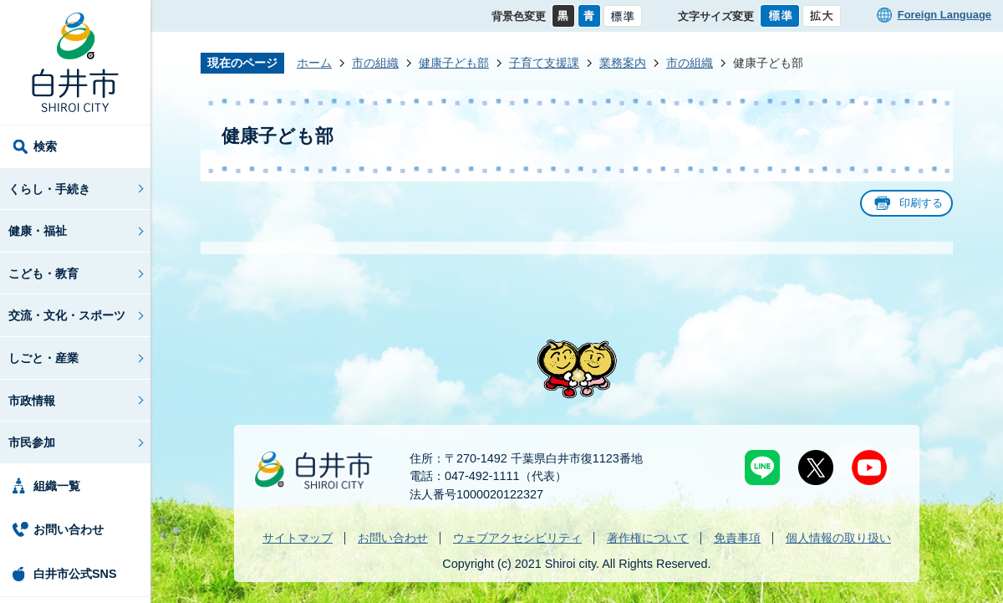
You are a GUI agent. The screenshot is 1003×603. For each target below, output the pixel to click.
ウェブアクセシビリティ (517, 537)
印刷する (921, 203)
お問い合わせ (68, 529)
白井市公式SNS (75, 573)
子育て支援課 (544, 62)
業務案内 (622, 62)
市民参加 (31, 442)
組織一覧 (56, 486)
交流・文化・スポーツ (66, 315)
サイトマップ (297, 537)
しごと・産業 (43, 358)
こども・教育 (43, 273)
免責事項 (737, 537)
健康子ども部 (454, 62)
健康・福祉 (37, 231)
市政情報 (31, 400)
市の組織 (375, 62)
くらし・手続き (49, 189)
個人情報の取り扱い (838, 537)
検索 (45, 146)
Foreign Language (944, 14)
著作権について (648, 537)
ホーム (314, 62)
